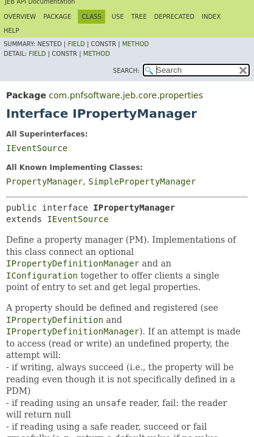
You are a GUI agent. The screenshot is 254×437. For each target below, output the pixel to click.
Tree (139, 16)
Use (118, 16)
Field (75, 44)
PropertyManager (44, 181)
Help (11, 30)
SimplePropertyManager (142, 181)
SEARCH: (126, 70)
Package (57, 16)
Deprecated (174, 16)
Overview (20, 16)
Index (211, 16)
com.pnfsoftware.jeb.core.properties (126, 95)
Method (135, 44)
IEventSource (36, 148)
